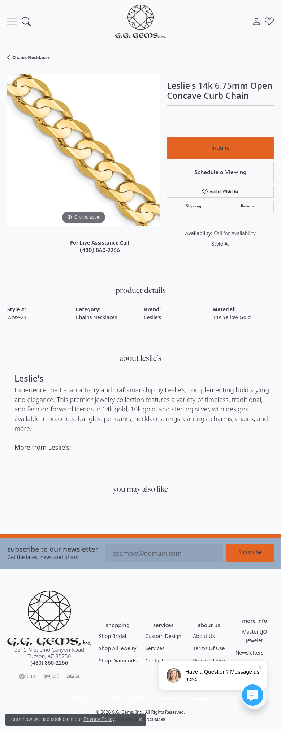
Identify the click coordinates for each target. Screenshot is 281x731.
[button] (26, 21)
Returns (248, 206)
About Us (204, 636)
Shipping (193, 206)
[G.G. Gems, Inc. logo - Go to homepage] (140, 21)
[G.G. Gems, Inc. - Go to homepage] (49, 619)
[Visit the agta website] (72, 676)
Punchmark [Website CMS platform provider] (154, 719)
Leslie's (152, 317)
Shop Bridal (112, 636)
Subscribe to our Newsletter (52, 549)
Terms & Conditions (130, 698)
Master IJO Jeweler (254, 636)
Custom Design (163, 636)
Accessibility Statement (183, 698)
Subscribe (250, 552)
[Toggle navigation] (12, 21)
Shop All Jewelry (118, 648)
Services (154, 648)
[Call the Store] (49, 662)
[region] (83, 150)
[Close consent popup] (140, 719)
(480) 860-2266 (100, 250)
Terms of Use (209, 648)
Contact (154, 660)
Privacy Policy (87, 698)
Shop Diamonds (118, 660)
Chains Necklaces (31, 57)
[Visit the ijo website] (51, 676)
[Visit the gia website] (27, 676)
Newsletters (249, 652)
